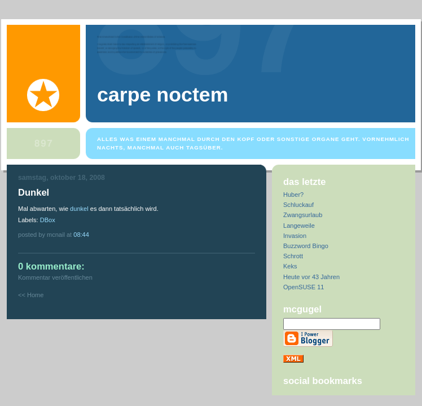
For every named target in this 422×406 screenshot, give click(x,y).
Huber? (293, 194)
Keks (290, 266)
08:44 (81, 234)
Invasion (294, 235)
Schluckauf (298, 204)
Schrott (293, 256)
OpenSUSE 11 (303, 287)
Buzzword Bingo (305, 245)
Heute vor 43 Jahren (311, 276)
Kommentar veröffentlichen (55, 277)
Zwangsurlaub (302, 214)
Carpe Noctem (162, 94)
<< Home (30, 295)
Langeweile (299, 225)
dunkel (79, 208)
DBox (47, 220)
